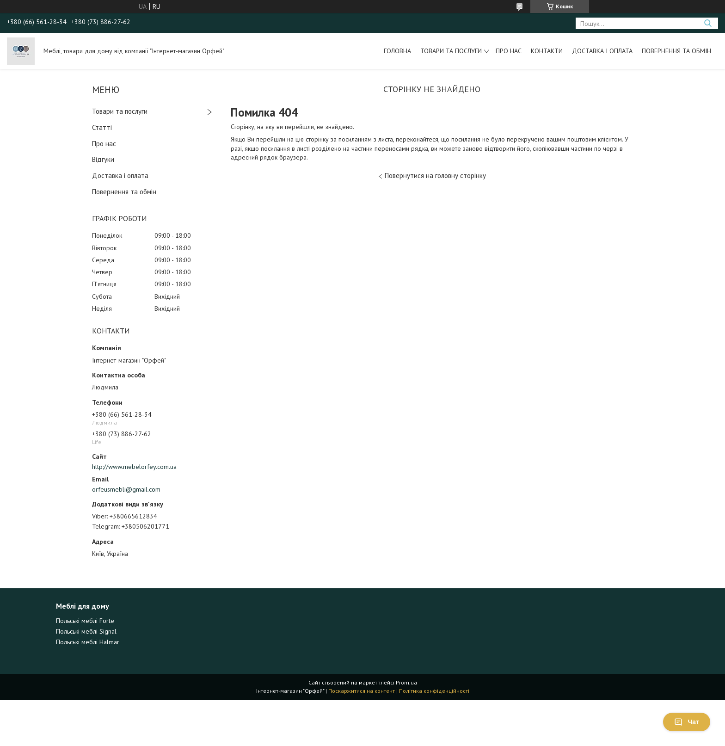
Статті (102, 127)
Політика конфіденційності (434, 690)
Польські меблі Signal (86, 631)
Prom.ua (406, 682)
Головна (397, 51)
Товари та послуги (451, 51)
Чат (686, 722)
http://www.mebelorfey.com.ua (134, 466)
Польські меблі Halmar (87, 642)
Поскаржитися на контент (361, 690)
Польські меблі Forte (85, 621)
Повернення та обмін (676, 51)
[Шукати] (707, 23)
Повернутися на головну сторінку (435, 175)
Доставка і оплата (602, 51)
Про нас (509, 51)
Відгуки (103, 159)
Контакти (547, 51)
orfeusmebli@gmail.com (126, 489)
